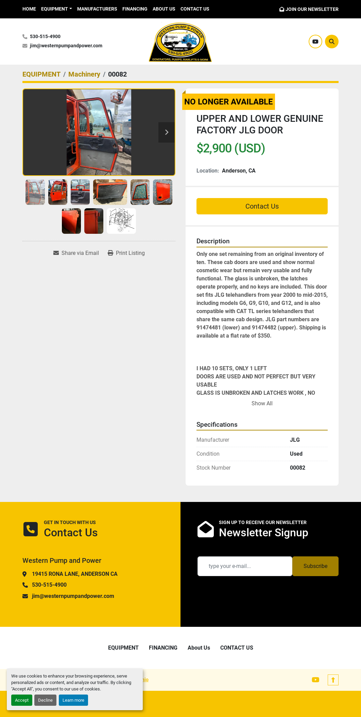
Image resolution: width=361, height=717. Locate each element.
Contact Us (262, 206)
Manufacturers (97, 9)
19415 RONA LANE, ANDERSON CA (75, 574)
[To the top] (333, 679)
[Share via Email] (76, 253)
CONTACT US (194, 9)
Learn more (73, 700)
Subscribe (315, 566)
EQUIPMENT (54, 9)
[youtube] (315, 41)
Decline (45, 700)
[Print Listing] (126, 253)
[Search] (332, 41)
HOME (29, 9)
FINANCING (135, 9)
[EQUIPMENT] (41, 74)
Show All (262, 403)
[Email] (244, 566)
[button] (56, 9)
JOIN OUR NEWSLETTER (312, 9)
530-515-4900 (45, 36)
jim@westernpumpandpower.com (66, 46)
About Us (164, 9)
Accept (22, 700)
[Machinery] (84, 74)
